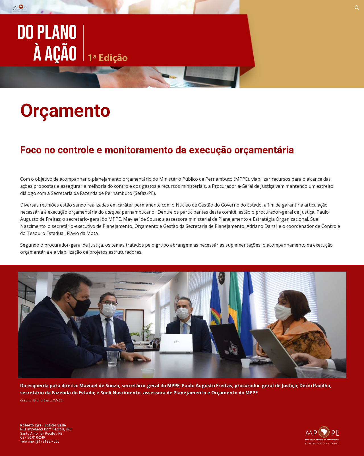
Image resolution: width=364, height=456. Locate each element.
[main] (182, 111)
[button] (357, 8)
